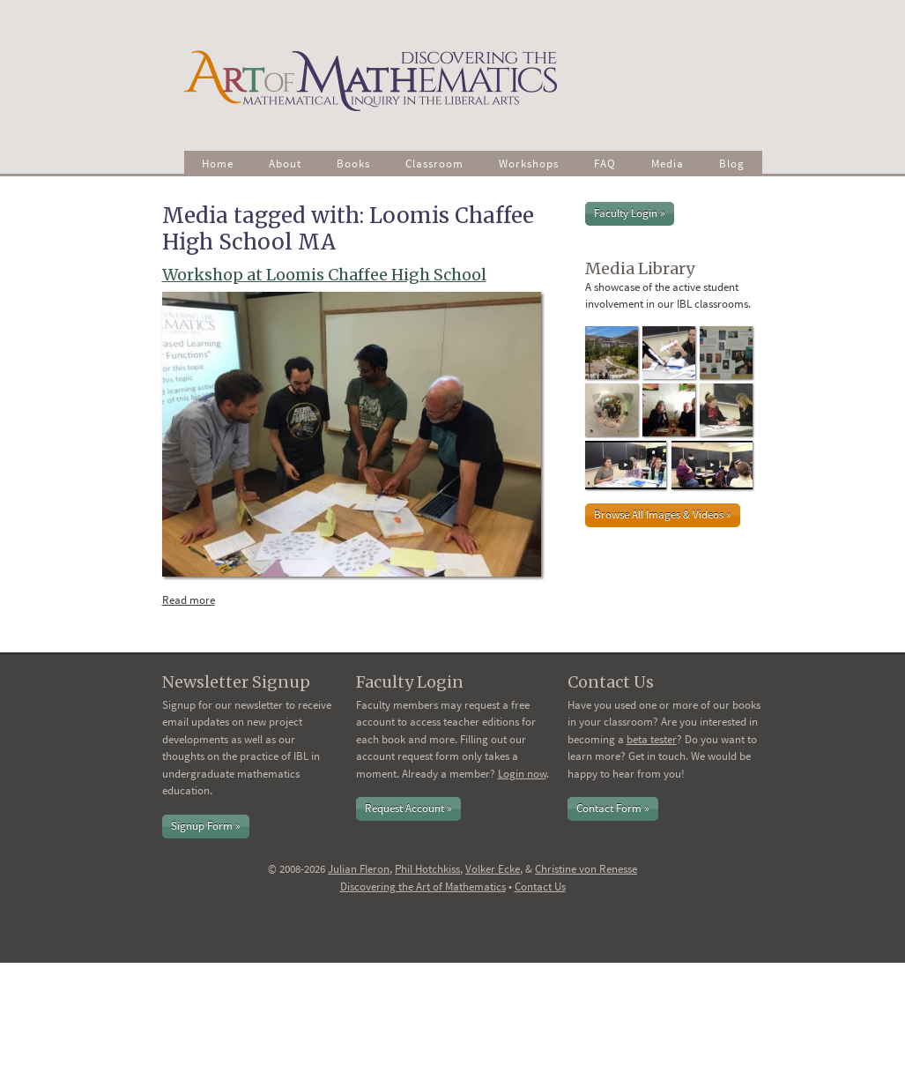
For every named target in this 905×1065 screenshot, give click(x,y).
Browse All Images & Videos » (662, 514)
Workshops (529, 163)
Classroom (434, 163)
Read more (193, 599)
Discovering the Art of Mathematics (423, 886)
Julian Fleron (358, 868)
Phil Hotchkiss (427, 868)
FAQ (605, 163)
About (285, 163)
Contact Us (540, 886)
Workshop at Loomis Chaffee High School (324, 274)
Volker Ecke (492, 868)
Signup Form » (206, 825)
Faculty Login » (629, 212)
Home (218, 163)
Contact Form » (612, 808)
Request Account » (408, 808)
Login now (522, 773)
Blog (732, 163)
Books (353, 163)
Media (667, 163)
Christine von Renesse (586, 868)
